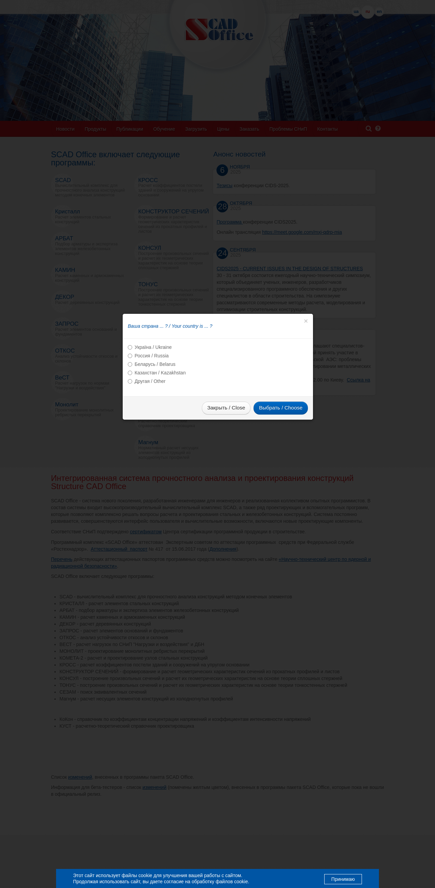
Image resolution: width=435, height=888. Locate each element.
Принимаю (343, 879)
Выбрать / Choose (280, 453)
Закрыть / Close (226, 453)
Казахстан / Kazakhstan (160, 418)
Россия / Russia (152, 401)
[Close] (306, 366)
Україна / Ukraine (153, 392)
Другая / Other (150, 427)
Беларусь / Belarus (155, 410)
